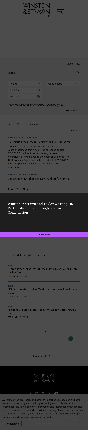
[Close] (83, 197)
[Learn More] (44, 234)
